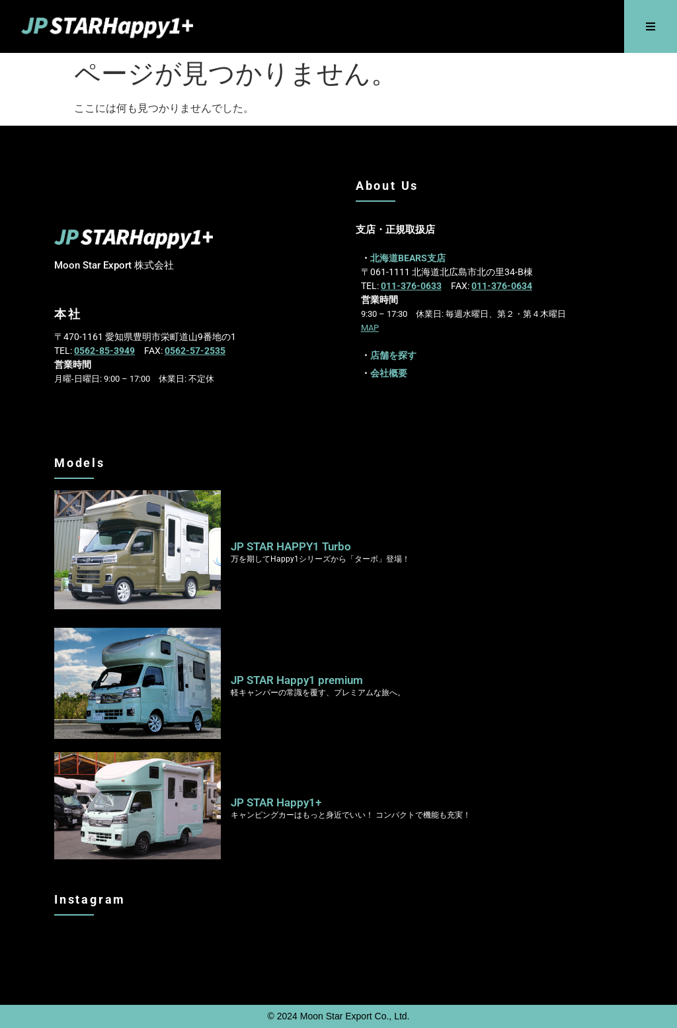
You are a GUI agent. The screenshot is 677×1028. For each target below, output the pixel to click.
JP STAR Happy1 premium (297, 680)
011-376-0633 (411, 285)
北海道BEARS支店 (408, 258)
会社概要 (388, 373)
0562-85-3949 (104, 350)
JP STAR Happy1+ (276, 802)
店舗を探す (393, 355)
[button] (650, 26)
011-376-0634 (501, 285)
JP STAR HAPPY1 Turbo (291, 546)
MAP (370, 328)
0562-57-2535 (195, 350)
